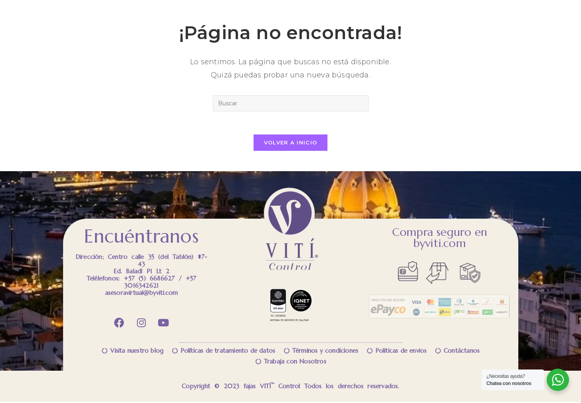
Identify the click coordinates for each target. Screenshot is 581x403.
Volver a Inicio (290, 143)
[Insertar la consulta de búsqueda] (291, 103)
